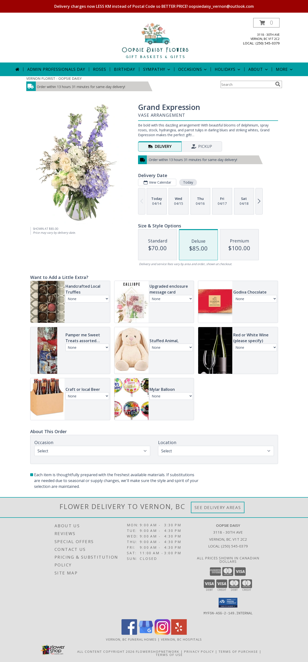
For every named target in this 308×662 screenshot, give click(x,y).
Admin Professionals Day (56, 69)
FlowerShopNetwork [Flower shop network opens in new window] (157, 651)
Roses (99, 69)
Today (188, 182)
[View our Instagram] (162, 633)
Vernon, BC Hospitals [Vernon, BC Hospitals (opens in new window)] (181, 639)
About (258, 69)
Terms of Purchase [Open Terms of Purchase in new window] (238, 651)
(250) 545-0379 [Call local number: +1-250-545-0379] (267, 43)
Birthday (124, 69)
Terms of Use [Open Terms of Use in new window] (169, 654)
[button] (266, 22)
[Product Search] (247, 84)
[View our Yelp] (179, 633)
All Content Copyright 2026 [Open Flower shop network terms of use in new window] (106, 651)
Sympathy (157, 69)
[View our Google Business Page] (146, 633)
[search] (278, 84)
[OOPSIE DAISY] (154, 40)
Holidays (228, 69)
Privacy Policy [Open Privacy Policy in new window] (199, 651)
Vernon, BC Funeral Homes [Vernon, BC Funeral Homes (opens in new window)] (131, 639)
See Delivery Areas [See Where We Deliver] (218, 507)
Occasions (193, 69)
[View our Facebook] (129, 633)
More (285, 69)
